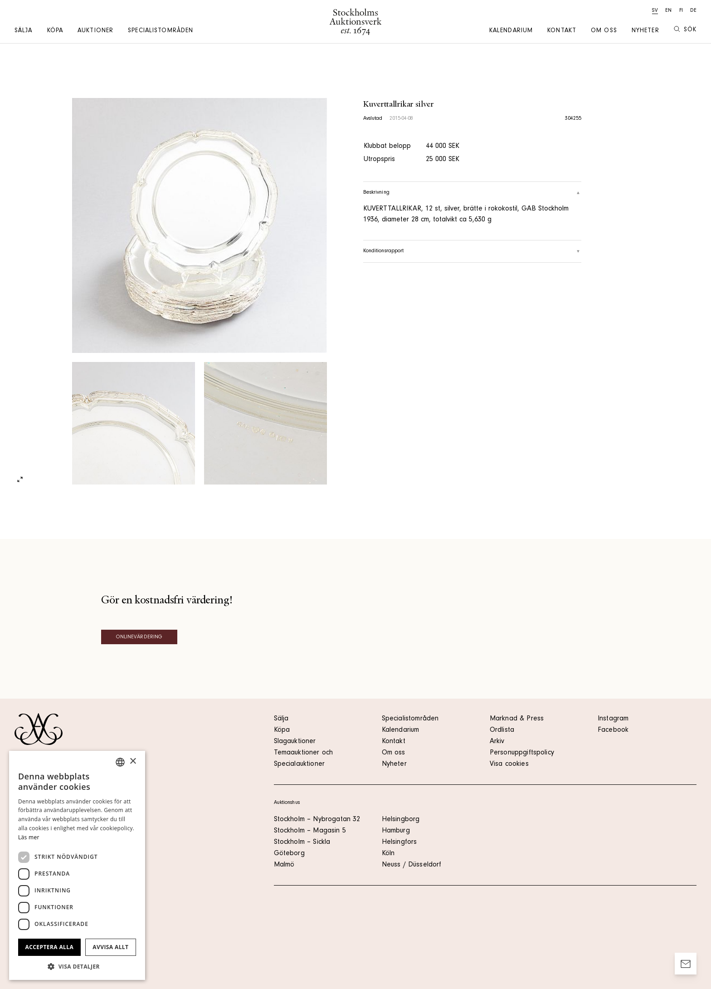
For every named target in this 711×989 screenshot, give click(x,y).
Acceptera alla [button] (49, 947)
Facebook (613, 730)
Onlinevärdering (139, 637)
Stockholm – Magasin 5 (310, 831)
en (668, 11)
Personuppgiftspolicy (522, 753)
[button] (77, 966)
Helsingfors (399, 842)
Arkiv (497, 741)
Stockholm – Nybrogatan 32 (317, 819)
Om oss (604, 31)
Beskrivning (472, 193)
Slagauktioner (295, 741)
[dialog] (77, 865)
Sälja (24, 31)
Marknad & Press (517, 719)
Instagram (613, 719)
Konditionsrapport (472, 251)
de (693, 11)
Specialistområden (160, 31)
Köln (388, 853)
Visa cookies (509, 764)
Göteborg (289, 853)
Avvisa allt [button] (110, 947)
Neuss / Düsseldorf (412, 865)
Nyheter (645, 31)
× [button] (132, 761)
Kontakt (561, 31)
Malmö (284, 865)
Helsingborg (401, 819)
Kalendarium (511, 31)
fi (681, 11)
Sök (685, 30)
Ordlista (502, 730)
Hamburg (396, 831)
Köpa (55, 31)
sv (655, 11)
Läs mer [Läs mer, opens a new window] (28, 837)
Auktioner (95, 31)
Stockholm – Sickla (302, 842)
